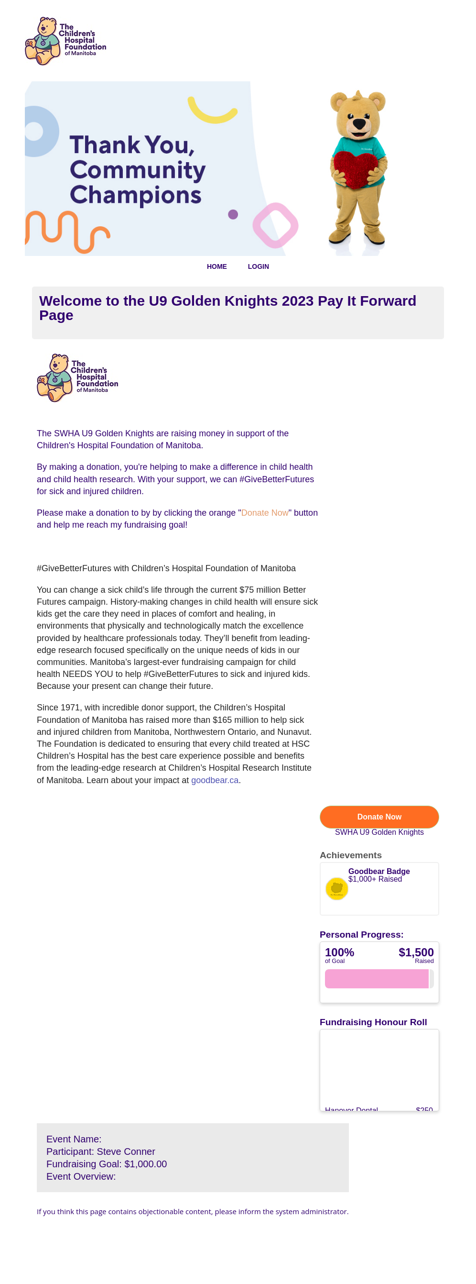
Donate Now (379, 817)
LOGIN (258, 266)
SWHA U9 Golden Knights (379, 832)
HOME (217, 266)
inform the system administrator (292, 1211)
